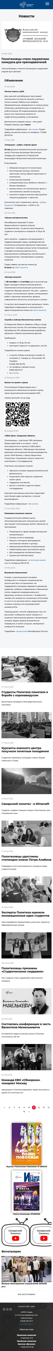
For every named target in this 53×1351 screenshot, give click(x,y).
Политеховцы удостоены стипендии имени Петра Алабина (26, 858)
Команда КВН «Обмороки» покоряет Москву (20, 1081)
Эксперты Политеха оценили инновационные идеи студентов (25, 914)
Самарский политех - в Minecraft (25, 804)
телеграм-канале (38, 560)
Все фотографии (26, 1294)
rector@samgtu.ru (26, 1324)
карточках (22, 631)
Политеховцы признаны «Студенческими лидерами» (22, 970)
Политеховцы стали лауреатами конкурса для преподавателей (25, 60)
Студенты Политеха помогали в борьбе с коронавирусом (24, 693)
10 (29, 1107)
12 (39, 1107)
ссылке (34, 129)
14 (48, 1107)
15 (24, 1111)
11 (33, 1107)
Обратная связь (26, 1329)
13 (44, 1107)
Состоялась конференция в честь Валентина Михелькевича (26, 1025)
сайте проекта (21, 267)
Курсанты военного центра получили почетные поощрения (25, 749)
